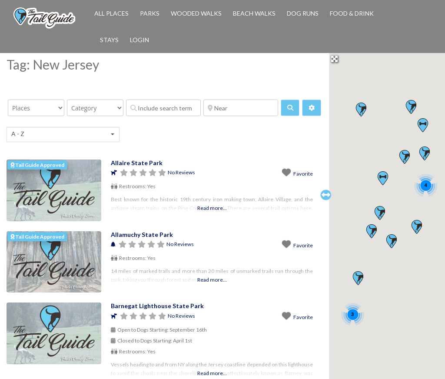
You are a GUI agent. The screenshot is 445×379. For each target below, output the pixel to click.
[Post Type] (36, 108)
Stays (109, 39)
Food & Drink (352, 13)
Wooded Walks (196, 13)
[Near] (240, 108)
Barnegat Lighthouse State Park (157, 305)
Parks (149, 13)
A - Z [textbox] (17, 133)
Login (139, 39)
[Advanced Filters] (311, 108)
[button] (383, 178)
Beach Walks (254, 13)
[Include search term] (163, 108)
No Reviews (181, 172)
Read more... (212, 208)
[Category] (95, 108)
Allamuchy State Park (142, 234)
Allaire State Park (137, 162)
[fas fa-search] (290, 108)
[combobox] (63, 134)
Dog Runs (303, 13)
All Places (111, 13)
